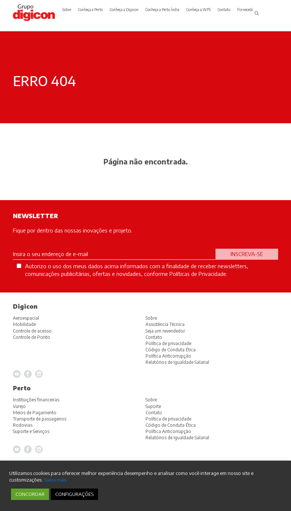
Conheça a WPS (198, 9)
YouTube (17, 449)
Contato (224, 9)
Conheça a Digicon (124, 9)
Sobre (66, 9)
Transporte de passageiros (39, 419)
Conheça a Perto (90, 9)
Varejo (19, 406)
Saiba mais (55, 479)
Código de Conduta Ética (171, 425)
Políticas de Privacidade (197, 273)
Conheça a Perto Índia (162, 9)
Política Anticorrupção (168, 431)
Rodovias (22, 425)
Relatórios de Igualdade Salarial (177, 437)
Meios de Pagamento (34, 412)
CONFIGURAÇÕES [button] (74, 494)
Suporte (153, 406)
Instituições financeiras (36, 399)
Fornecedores (247, 9)
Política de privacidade (168, 419)
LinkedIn (39, 449)
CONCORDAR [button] (30, 494)
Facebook (28, 449)
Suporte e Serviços (31, 431)
